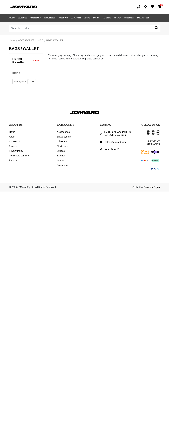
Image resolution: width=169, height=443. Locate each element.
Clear (36, 60)
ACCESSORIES (35, 18)
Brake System (64, 136)
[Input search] (84, 28)
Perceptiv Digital (152, 187)
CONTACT (106, 124)
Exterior (61, 155)
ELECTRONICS (76, 18)
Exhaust (61, 151)
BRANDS (12, 18)
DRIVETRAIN (63, 18)
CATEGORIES (65, 124)
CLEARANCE (22, 18)
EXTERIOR (107, 18)
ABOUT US (16, 124)
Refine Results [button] (18, 60)
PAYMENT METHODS (153, 143)
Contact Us (15, 141)
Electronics (62, 146)
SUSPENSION (129, 18)
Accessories (63, 132)
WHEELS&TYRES (143, 18)
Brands (13, 146)
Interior (60, 160)
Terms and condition (19, 155)
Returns (13, 160)
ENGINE (87, 18)
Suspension (63, 165)
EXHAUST (96, 18)
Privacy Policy (16, 151)
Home (12, 132)
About (12, 136)
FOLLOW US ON (150, 124)
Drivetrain (62, 141)
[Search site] (156, 28)
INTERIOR (117, 18)
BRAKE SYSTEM (49, 18)
